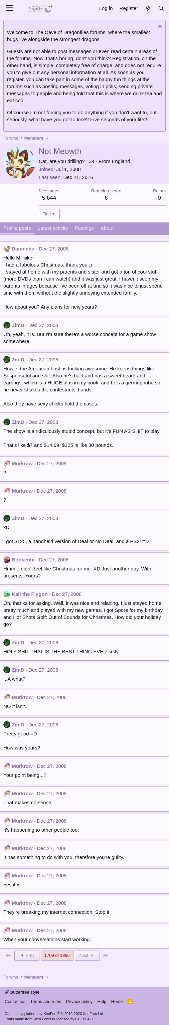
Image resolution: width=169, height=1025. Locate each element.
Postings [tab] (84, 228)
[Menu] (9, 8)
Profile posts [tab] (17, 228)
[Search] (161, 8)
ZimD (18, 325)
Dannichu (23, 248)
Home (117, 1001)
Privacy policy (79, 1001)
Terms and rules (45, 1001)
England (121, 161)
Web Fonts (42, 1019)
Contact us (15, 1001)
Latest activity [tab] (53, 228)
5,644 (49, 198)
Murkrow (22, 463)
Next (87, 955)
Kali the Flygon (30, 594)
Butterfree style (22, 992)
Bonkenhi (23, 559)
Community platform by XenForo (54, 1014)
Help (102, 1001)
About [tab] (107, 228)
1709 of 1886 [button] (57, 955)
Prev (27, 955)
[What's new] (147, 8)
